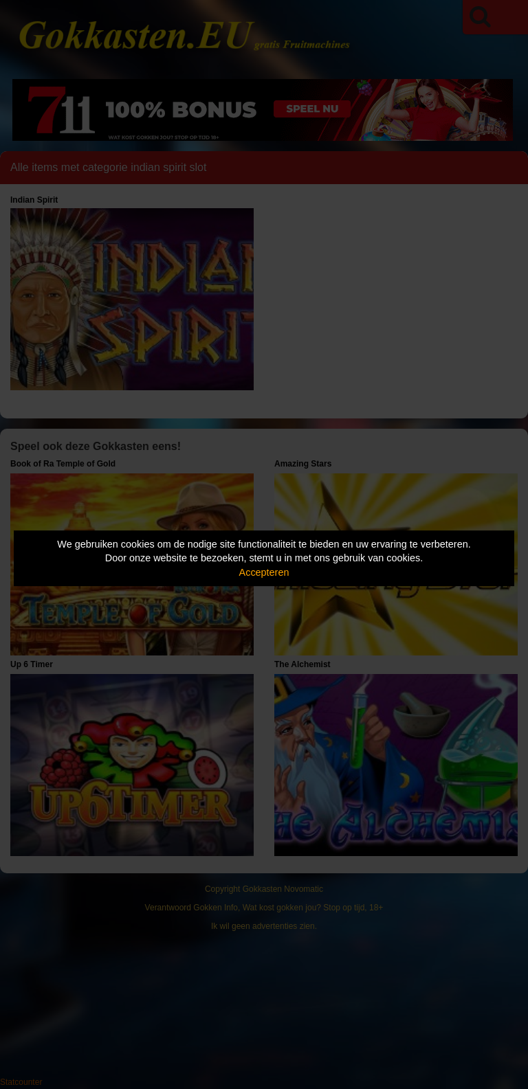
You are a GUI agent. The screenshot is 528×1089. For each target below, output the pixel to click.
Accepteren (264, 572)
